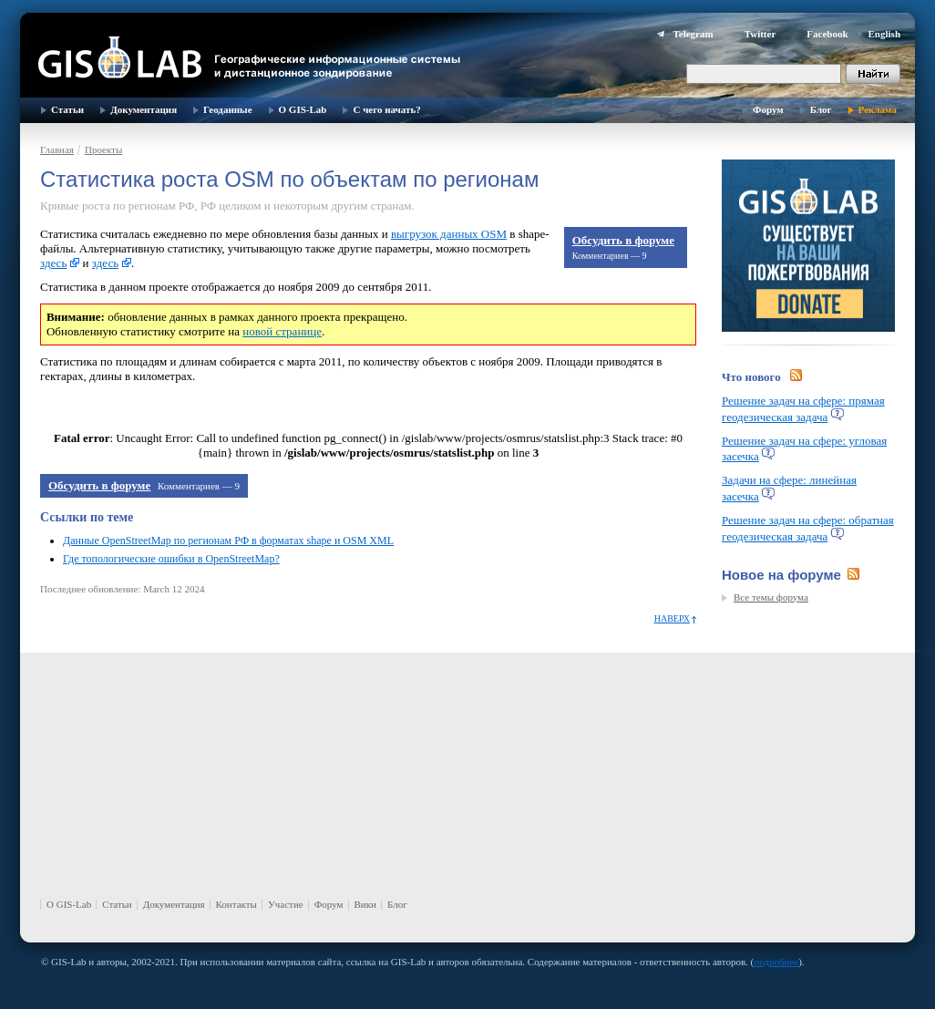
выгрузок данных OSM (449, 234)
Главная (57, 149)
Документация (143, 109)
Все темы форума (771, 597)
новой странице (282, 331)
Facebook (827, 33)
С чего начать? (386, 109)
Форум (768, 109)
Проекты (103, 149)
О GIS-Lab (303, 109)
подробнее (776, 961)
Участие (285, 904)
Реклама (877, 109)
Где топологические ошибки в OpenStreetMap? (171, 558)
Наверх (672, 618)
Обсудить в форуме (623, 240)
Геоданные (227, 109)
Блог (821, 109)
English (884, 33)
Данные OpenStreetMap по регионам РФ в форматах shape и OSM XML (228, 540)
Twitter (760, 33)
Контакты (236, 904)
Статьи (67, 109)
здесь (53, 263)
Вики (365, 904)
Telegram (693, 33)
